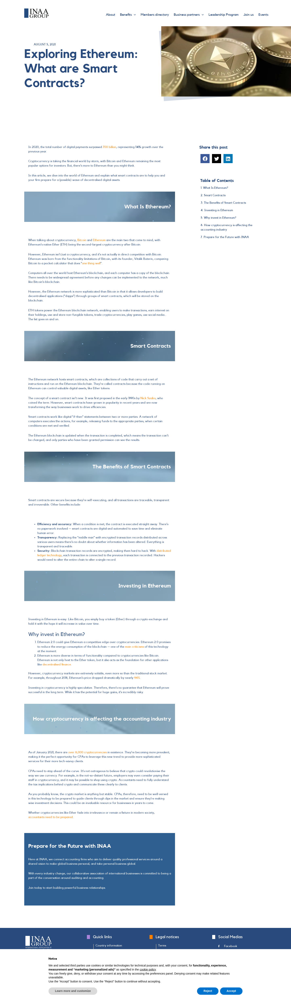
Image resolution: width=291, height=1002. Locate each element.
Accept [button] (231, 991)
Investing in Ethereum (218, 210)
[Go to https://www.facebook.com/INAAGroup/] (242, 947)
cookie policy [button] (148, 969)
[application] (134, 14)
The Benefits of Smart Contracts (225, 202)
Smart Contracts (215, 195)
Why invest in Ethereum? (220, 217)
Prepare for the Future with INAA (226, 237)
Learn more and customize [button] (73, 991)
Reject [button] (207, 991)
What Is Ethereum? (215, 187)
